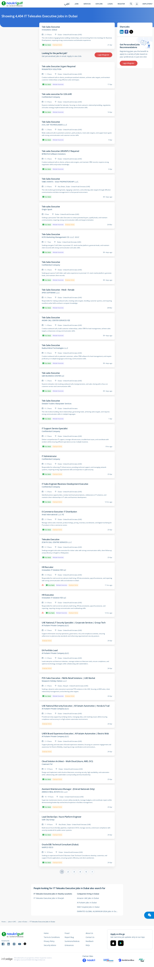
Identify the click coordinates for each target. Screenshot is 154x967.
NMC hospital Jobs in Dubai (88, 907)
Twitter (131, 32)
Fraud (67, 933)
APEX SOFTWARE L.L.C (51, 293)
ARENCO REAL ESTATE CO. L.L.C (54, 792)
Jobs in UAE (12, 922)
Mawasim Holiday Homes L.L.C (54, 681)
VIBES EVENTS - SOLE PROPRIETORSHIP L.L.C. (60, 182)
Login (110, 4)
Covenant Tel (47, 764)
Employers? (147, 4)
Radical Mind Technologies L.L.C (55, 348)
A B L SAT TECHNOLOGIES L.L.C (54, 125)
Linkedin (122, 32)
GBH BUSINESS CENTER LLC (53, 376)
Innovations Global (49, 30)
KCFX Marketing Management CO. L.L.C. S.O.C (60, 237)
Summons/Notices (72, 941)
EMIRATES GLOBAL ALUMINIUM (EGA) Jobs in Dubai (98, 911)
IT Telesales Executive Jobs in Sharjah (49, 898)
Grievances (69, 945)
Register (121, 4)
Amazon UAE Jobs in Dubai (88, 898)
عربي (67, 4)
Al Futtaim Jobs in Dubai (87, 902)
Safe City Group (48, 820)
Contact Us (90, 937)
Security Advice (50, 945)
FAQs (88, 945)
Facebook (126, 32)
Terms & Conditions (52, 937)
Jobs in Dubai (22, 922)
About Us (89, 933)
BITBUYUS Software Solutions (54, 154)
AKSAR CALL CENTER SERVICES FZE (56, 320)
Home (4, 922)
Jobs (77, 4)
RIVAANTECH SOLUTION (51, 69)
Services (87, 4)
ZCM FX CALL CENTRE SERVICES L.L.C (57, 542)
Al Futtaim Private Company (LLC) (55, 625)
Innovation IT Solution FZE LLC (54, 570)
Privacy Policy (49, 941)
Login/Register (103, 55)
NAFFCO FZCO (47, 847)
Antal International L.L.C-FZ (53, 514)
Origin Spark (47, 209)
